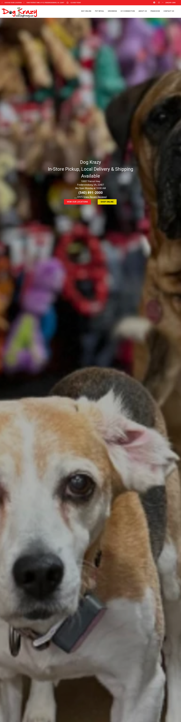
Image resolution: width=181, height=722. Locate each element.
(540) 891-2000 (90, 193)
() (95, 197)
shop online (107, 202)
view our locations (77, 202)
